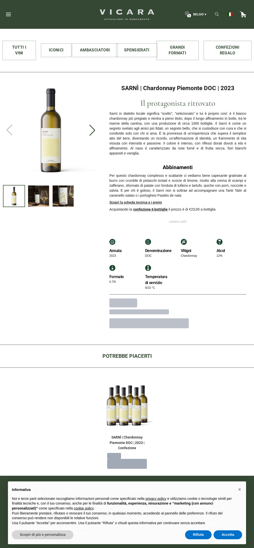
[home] (127, 14)
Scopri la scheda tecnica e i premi (135, 202)
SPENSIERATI (137, 50)
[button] (240, 499)
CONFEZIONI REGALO (228, 50)
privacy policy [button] (156, 508)
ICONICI (56, 50)
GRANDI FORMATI (177, 50)
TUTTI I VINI (19, 50)
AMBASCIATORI (95, 50)
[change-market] (195, 14)
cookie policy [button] (84, 517)
